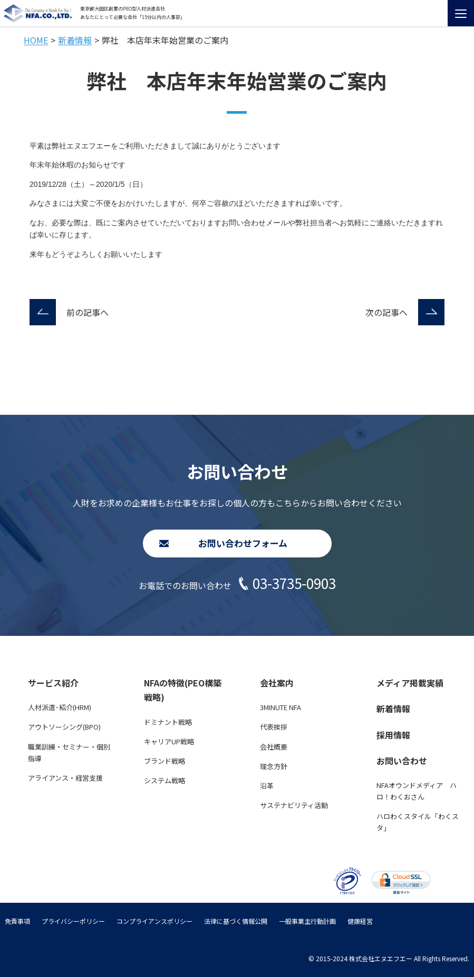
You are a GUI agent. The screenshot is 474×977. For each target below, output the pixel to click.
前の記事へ (87, 312)
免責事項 (17, 920)
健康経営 (360, 920)
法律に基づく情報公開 (235, 920)
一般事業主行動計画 (307, 920)
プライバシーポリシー (73, 920)
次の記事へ (386, 312)
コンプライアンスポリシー (154, 920)
